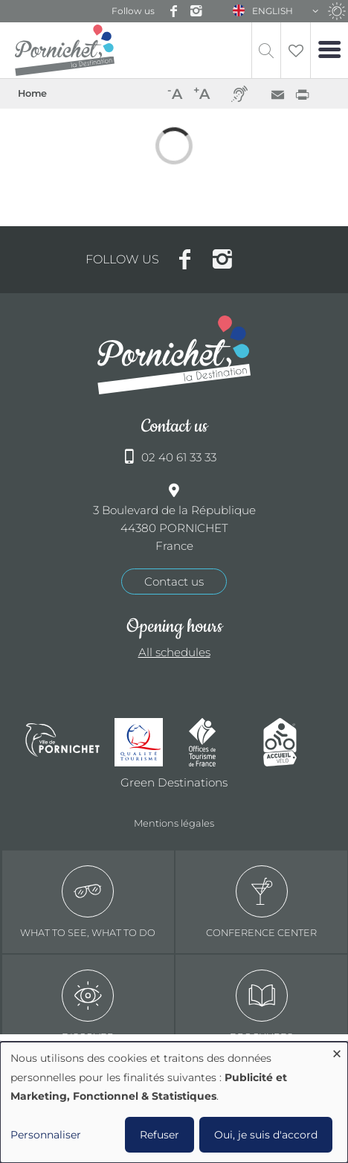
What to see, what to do (87, 901)
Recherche (266, 50)
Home (32, 93)
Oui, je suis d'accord (266, 1134)
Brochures (261, 1006)
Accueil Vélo (293, 742)
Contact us (174, 581)
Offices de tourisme (218, 742)
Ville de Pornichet (62, 741)
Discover (88, 1006)
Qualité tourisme (144, 742)
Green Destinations (174, 782)
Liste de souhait (295, 50)
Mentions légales (174, 823)
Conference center (261, 901)
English (272, 10)
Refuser (159, 1134)
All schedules (174, 652)
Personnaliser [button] (45, 1134)
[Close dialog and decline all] (337, 1051)
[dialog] (174, 1102)
